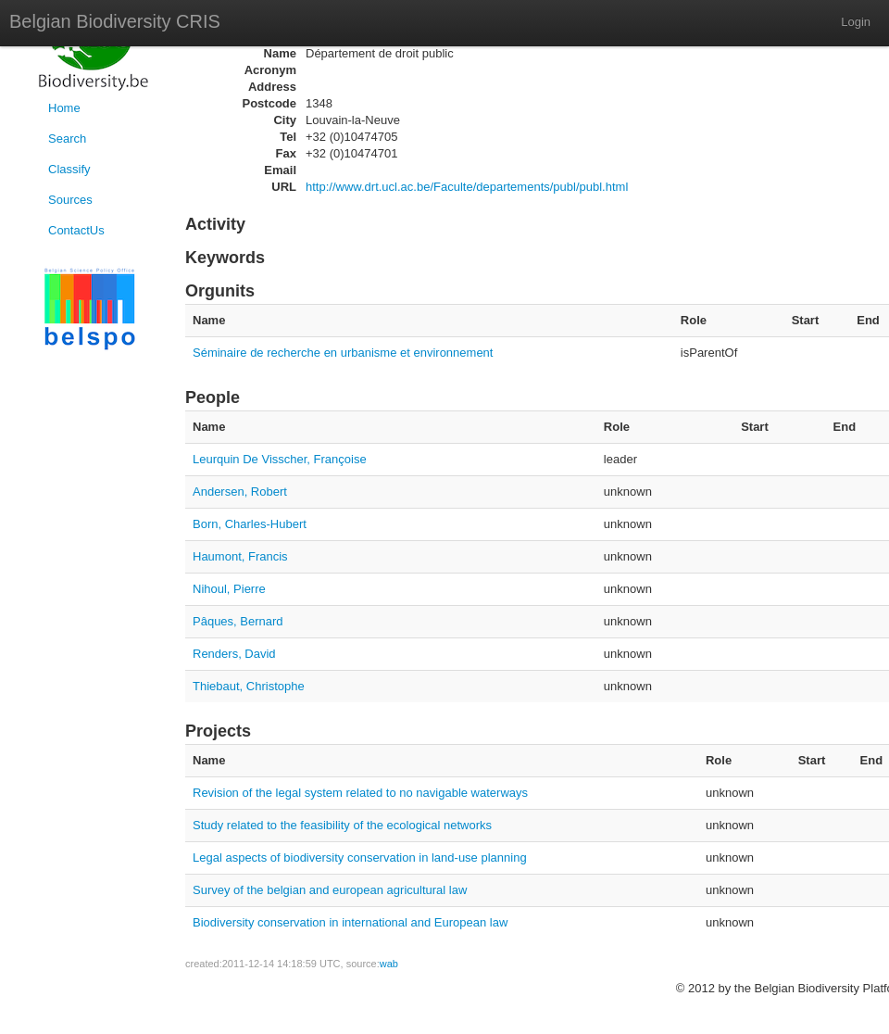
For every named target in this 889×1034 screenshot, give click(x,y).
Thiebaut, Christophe (249, 686)
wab (389, 963)
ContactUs (76, 230)
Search (67, 138)
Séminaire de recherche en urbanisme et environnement (343, 352)
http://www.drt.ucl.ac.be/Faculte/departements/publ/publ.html (467, 187)
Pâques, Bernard (238, 621)
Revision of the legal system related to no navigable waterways (360, 793)
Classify (69, 169)
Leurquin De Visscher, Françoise (280, 459)
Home (64, 108)
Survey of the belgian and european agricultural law (330, 890)
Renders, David (234, 654)
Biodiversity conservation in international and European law (350, 922)
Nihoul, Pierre (229, 589)
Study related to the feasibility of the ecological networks (342, 825)
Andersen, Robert (240, 491)
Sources (70, 200)
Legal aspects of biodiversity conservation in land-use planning (360, 857)
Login (855, 22)
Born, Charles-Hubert (250, 524)
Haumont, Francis (240, 556)
